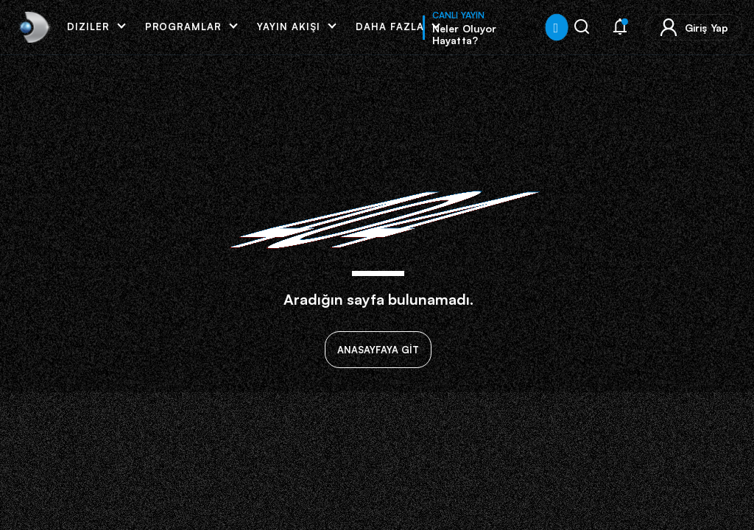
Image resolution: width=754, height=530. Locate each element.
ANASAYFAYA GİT (378, 350)
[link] (33, 27)
